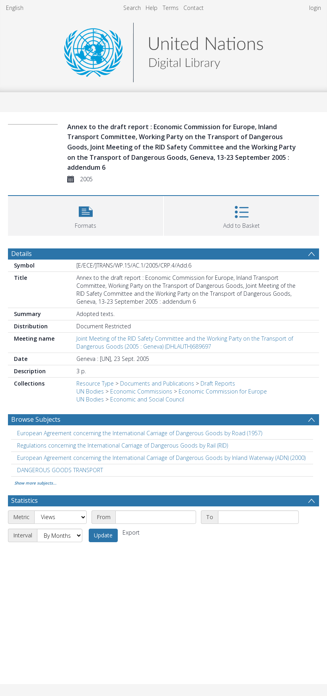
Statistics (24, 500)
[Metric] (60, 517)
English (14, 8)
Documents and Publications (157, 383)
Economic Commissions (141, 391)
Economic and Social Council (147, 399)
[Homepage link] (163, 50)
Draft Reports (217, 383)
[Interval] (59, 535)
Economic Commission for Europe (223, 391)
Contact (193, 8)
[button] (85, 215)
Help (152, 8)
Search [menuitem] (132, 8)
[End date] (258, 517)
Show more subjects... (35, 483)
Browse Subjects (35, 419)
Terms (171, 8)
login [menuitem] (315, 8)
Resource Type (95, 383)
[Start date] (155, 517)
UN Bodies (90, 391)
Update (103, 535)
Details (21, 253)
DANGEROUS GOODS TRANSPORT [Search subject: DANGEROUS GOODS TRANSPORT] (60, 470)
